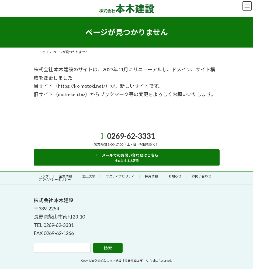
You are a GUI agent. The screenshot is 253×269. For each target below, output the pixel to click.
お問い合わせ (201, 176)
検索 (107, 248)
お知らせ (174, 176)
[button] (127, 157)
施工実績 (88, 176)
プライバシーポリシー (55, 179)
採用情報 (151, 176)
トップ (43, 176)
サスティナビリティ (120, 176)
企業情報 (65, 176)
